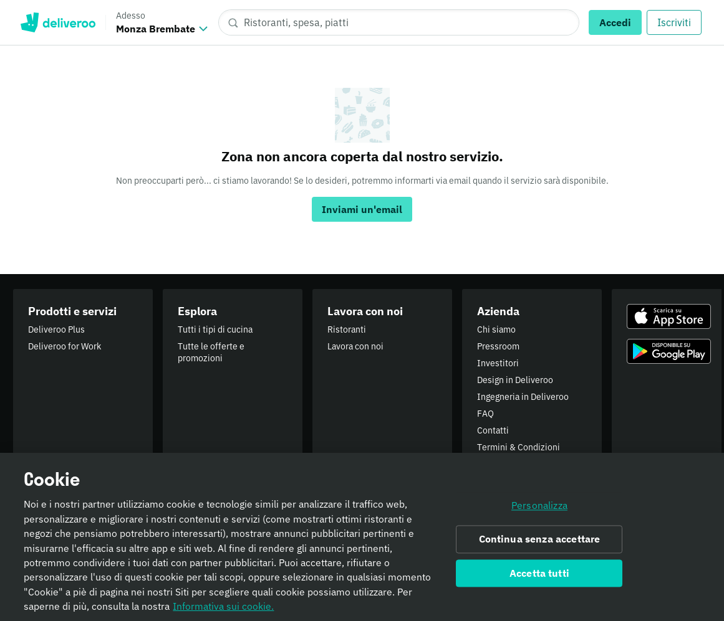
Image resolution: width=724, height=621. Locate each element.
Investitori (498, 363)
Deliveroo (57, 22)
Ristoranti (346, 329)
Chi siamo (496, 329)
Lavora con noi (355, 346)
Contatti (493, 430)
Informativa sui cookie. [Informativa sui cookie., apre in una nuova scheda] (223, 610)
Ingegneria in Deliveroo (523, 396)
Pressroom (498, 346)
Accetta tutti (539, 577)
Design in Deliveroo (515, 380)
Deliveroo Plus (56, 329)
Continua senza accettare (540, 543)
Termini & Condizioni (518, 447)
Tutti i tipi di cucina (215, 329)
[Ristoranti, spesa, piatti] (399, 22)
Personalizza (539, 509)
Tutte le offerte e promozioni (211, 352)
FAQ (485, 413)
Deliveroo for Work (64, 346)
